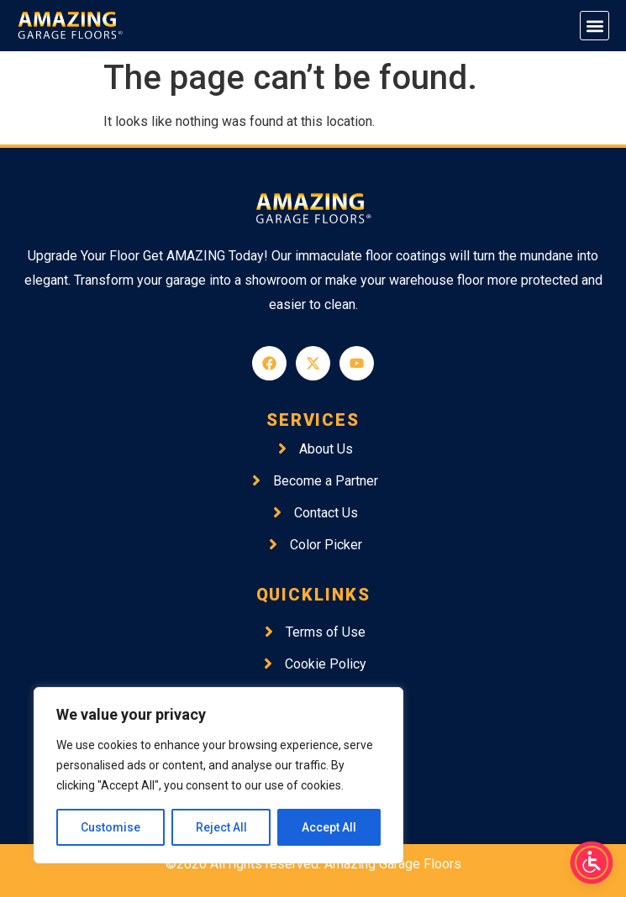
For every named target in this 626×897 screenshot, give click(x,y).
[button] (594, 25)
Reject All (221, 827)
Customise (110, 827)
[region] (218, 775)
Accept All (329, 827)
